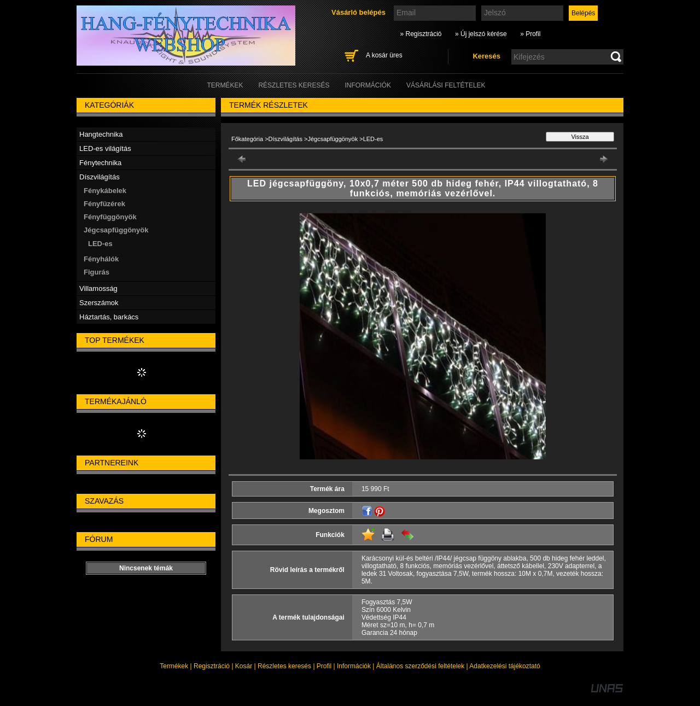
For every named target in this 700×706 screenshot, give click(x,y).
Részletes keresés (284, 666)
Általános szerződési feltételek (420, 666)
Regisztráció (212, 666)
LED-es (100, 244)
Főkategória (247, 139)
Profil (324, 666)
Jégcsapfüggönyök (332, 139)
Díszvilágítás (285, 139)
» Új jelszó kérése (481, 34)
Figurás (96, 272)
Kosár (243, 666)
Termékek (174, 666)
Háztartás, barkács (108, 317)
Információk (354, 666)
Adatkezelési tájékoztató (504, 666)
